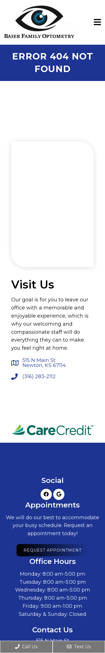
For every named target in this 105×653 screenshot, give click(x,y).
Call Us (26, 646)
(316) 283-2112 (39, 376)
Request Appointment (52, 550)
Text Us (79, 646)
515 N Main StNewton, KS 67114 (44, 363)
